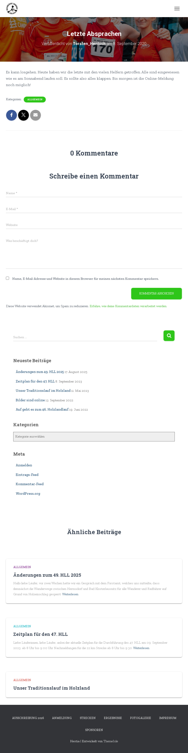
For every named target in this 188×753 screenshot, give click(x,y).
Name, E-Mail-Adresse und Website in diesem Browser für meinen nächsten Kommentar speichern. (85, 279)
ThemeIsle (110, 741)
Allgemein (34, 99)
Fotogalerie (140, 718)
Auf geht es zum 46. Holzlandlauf (42, 409)
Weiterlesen (70, 594)
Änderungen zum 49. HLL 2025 (40, 372)
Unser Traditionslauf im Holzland (43, 391)
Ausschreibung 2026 (28, 718)
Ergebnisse (113, 718)
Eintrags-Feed (27, 475)
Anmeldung (62, 718)
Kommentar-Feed (30, 484)
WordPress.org (28, 494)
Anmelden (24, 465)
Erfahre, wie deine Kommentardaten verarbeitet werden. (128, 306)
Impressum (167, 718)
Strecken (88, 718)
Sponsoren (94, 730)
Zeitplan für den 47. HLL (35, 381)
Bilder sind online (30, 400)
